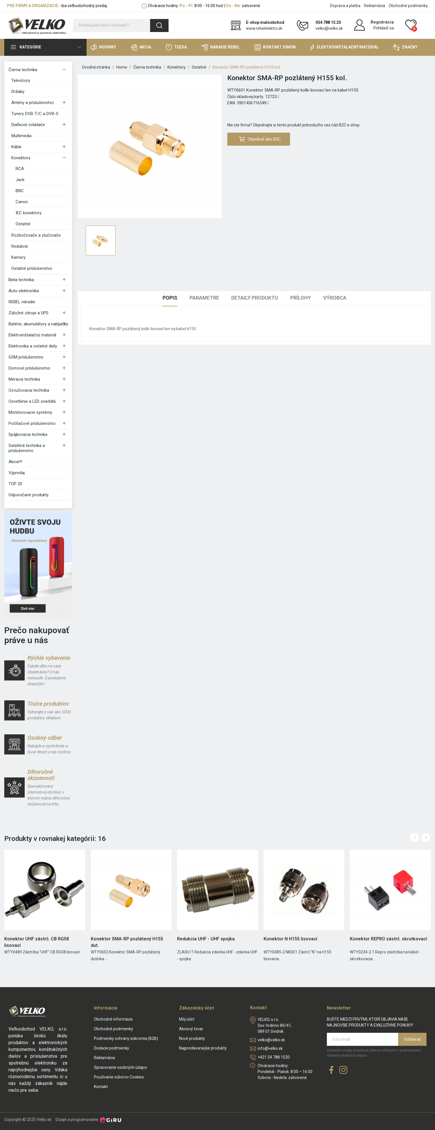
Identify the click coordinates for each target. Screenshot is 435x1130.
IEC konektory (28, 212)
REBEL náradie (22, 301)
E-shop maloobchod (265, 22)
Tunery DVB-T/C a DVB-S (34, 113)
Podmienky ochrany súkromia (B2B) (126, 1038)
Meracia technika (24, 379)
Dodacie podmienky (111, 1048)
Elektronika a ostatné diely (33, 346)
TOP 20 (15, 483)
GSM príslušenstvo (26, 357)
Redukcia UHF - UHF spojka (206, 939)
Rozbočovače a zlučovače (36, 235)
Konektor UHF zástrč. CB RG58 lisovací (36, 942)
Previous (414, 837)
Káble (16, 146)
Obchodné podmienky (408, 5)
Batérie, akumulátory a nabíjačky (38, 324)
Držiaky (17, 91)
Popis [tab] (170, 298)
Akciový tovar (191, 1029)
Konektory (20, 157)
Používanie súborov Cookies (119, 1077)
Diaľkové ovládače (28, 124)
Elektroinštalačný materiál (32, 335)
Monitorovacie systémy (30, 412)
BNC (20, 190)
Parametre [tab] (204, 298)
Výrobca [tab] (334, 298)
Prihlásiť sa (383, 28)
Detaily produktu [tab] (254, 298)
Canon (22, 201)
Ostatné (23, 223)
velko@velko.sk (329, 28)
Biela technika (21, 279)
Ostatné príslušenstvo (31, 268)
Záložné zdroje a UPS (29, 312)
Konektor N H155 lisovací (290, 939)
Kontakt (101, 1086)
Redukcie (19, 246)
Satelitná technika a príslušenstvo (27, 448)
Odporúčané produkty (29, 494)
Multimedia (21, 135)
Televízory (20, 80)
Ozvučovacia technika (29, 390)
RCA (20, 168)
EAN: (231, 103)
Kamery (18, 257)
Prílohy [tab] (300, 298)
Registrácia (382, 22)
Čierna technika (23, 69)
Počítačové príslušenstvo (32, 423)
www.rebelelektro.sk (264, 28)
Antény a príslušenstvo (32, 102)
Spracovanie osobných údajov (120, 1067)
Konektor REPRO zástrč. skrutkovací (388, 939)
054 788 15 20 (328, 22)
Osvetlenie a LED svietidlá (32, 401)
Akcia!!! (15, 461)
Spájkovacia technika (28, 434)
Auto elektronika (24, 290)
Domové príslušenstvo (29, 368)
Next (426, 837)
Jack (20, 179)
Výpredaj (17, 472)
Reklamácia (374, 5)
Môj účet (186, 1019)
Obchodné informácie (113, 1019)
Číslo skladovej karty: (245, 96)
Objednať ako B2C (260, 139)
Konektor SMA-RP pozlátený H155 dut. (127, 942)
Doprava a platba (345, 5)
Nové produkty (192, 1038)
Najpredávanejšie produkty (203, 1048)
